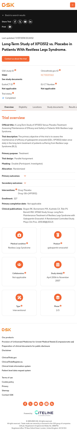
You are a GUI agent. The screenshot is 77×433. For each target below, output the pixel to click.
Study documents (55, 107)
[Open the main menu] (72, 4)
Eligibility (23, 107)
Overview (9, 107)
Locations (37, 107)
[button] (38, 175)
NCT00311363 (47, 75)
